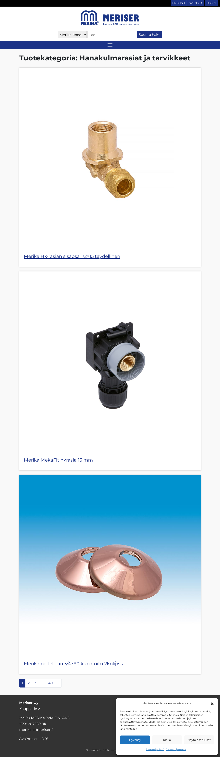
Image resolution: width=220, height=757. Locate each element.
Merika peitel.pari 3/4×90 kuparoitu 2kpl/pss (73, 663)
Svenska (196, 3)
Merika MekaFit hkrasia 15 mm (58, 460)
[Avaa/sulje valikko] (110, 45)
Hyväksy (135, 740)
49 (50, 683)
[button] (212, 703)
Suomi (211, 3)
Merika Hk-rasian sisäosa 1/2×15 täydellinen (72, 256)
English (178, 3)
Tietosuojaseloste (176, 749)
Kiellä (167, 740)
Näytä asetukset (199, 740)
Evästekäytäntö (155, 749)
